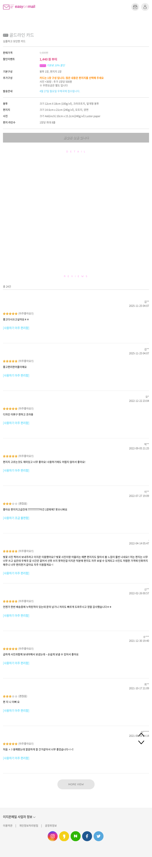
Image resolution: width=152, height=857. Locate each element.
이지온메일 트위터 (99, 836)
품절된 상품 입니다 (76, 137)
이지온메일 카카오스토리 (64, 836)
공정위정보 (51, 825)
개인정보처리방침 (28, 825)
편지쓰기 (135, 7)
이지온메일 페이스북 (87, 836)
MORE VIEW (76, 784)
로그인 (145, 7)
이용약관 (7, 825)
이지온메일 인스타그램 (53, 836)
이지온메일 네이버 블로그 (76, 836)
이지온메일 (19, 7)
